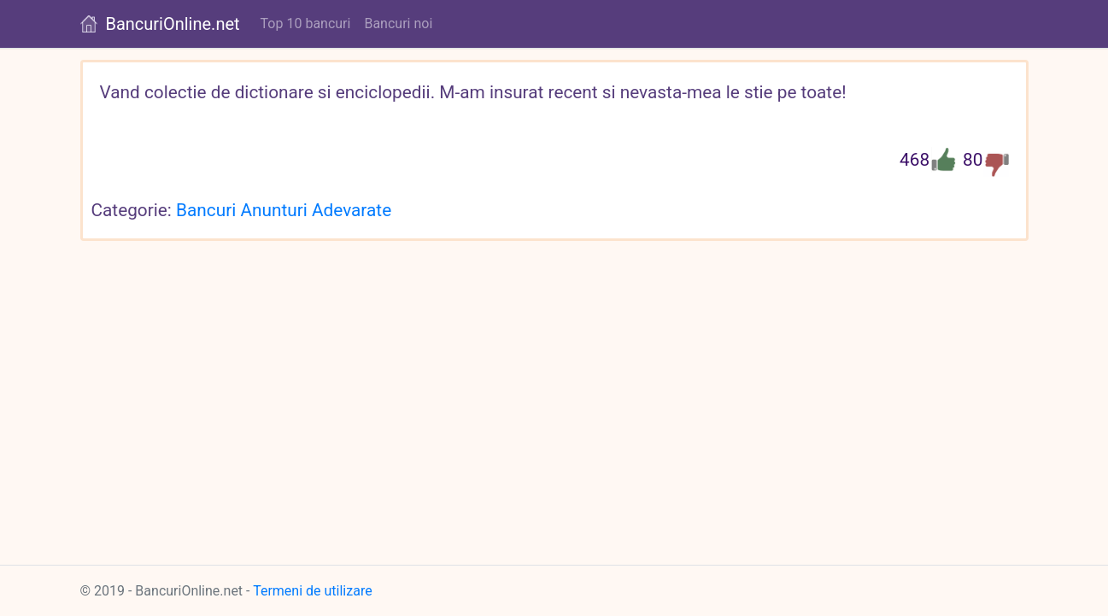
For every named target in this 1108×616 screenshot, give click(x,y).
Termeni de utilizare (312, 591)
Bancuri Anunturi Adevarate (283, 210)
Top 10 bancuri (306, 23)
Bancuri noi (398, 23)
